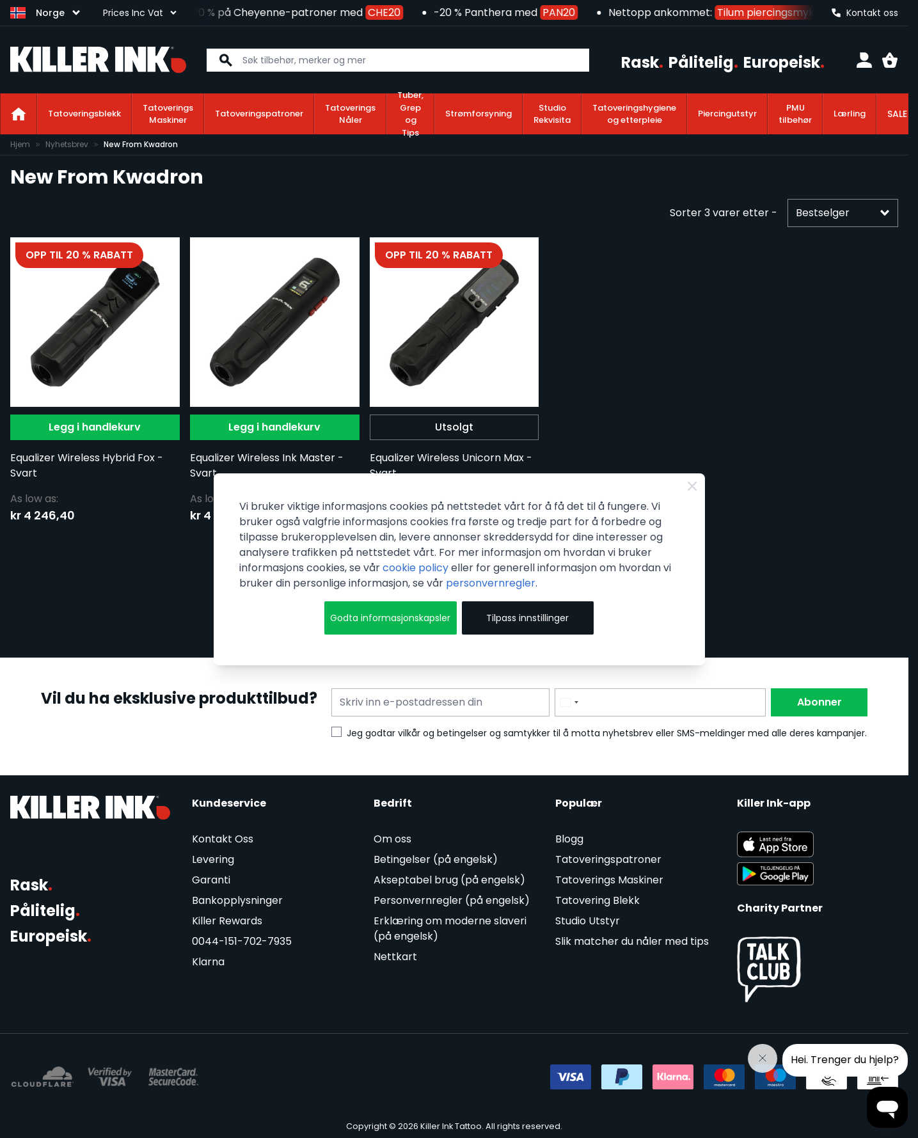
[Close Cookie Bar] (692, 486)
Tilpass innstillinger (527, 618)
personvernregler (490, 583)
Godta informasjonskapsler (390, 618)
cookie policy (415, 567)
